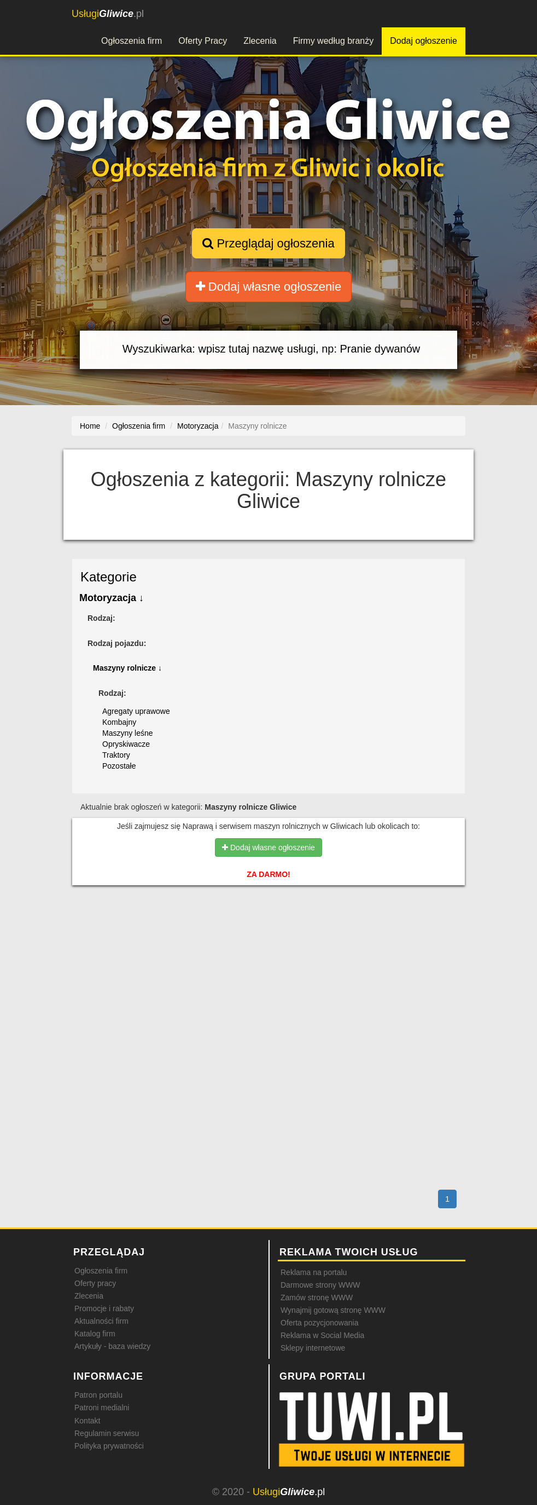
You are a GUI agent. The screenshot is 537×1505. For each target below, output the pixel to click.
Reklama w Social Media (322, 1335)
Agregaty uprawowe (136, 711)
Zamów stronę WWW (317, 1297)
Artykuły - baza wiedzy (112, 1346)
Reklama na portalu (314, 1272)
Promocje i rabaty (104, 1308)
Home (90, 426)
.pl (108, 13)
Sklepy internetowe (313, 1347)
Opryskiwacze (126, 744)
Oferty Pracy (202, 40)
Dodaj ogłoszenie (423, 40)
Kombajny (119, 722)
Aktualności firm (101, 1321)
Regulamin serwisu (106, 1433)
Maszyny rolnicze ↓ (127, 668)
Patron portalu (98, 1395)
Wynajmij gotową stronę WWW (333, 1310)
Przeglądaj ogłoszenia (268, 243)
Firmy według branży (333, 40)
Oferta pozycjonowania (319, 1322)
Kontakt (87, 1420)
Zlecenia (259, 40)
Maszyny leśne (127, 733)
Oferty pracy (95, 1283)
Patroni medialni (101, 1407)
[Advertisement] (268, 940)
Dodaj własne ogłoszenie (269, 286)
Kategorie (108, 576)
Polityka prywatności (109, 1445)
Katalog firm (94, 1333)
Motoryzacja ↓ (111, 597)
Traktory (116, 755)
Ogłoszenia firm (131, 40)
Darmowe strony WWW (320, 1285)
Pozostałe (119, 766)
